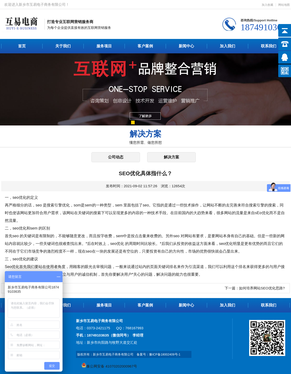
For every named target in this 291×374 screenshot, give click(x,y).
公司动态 (115, 157)
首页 (22, 46)
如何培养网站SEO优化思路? (262, 288)
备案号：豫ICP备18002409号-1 (158, 354)
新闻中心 (186, 46)
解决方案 (171, 157)
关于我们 (63, 46)
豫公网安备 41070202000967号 (109, 366)
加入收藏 (267, 4)
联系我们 (268, 46)
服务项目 (104, 46)
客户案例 (145, 46)
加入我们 (227, 46)
